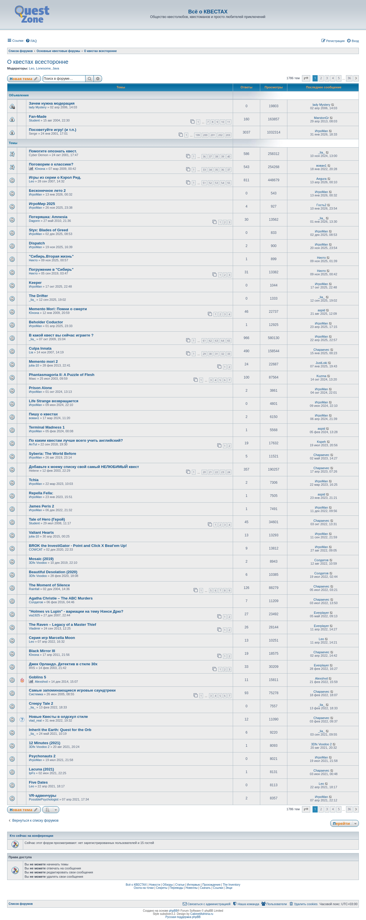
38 (216, 156)
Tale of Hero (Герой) (47, 519)
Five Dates (38, 782)
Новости (154, 884)
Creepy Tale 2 (41, 703)
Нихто (33, 260)
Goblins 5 (37, 677)
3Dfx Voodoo (38, 562)
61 (204, 340)
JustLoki (321, 363)
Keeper (35, 282)
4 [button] (333, 78)
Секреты (161, 887)
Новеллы (192, 887)
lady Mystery (38, 107)
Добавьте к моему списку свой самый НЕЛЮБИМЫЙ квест (84, 467)
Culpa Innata (40, 348)
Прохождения (211, 884)
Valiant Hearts (41, 532)
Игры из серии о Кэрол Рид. (55, 177)
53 (216, 183)
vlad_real (35, 720)
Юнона (40, 168)
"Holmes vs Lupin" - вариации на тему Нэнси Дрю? (76, 611)
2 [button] (321, 78)
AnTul (33, 444)
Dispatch (37, 243)
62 (210, 340)
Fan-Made (38, 116)
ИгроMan (321, 131)
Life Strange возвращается (53, 401)
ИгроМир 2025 (42, 204)
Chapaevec (321, 349)
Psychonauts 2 (42, 756)
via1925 (34, 615)
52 (210, 183)
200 (205, 135)
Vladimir (34, 628)
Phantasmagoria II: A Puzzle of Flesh (61, 375)
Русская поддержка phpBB (182, 917)
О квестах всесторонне (37, 62)
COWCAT (36, 549)
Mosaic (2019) (41, 559)
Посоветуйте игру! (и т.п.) (52, 130)
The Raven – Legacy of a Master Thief (62, 624)
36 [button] (349, 78)
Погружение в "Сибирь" (51, 269)
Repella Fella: (41, 493)
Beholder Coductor (46, 322)
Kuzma (321, 376)
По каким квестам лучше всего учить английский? (76, 440)
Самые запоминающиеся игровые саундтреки (72, 690)
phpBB (173, 910)
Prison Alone (40, 388)
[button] (306, 78)
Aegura (321, 178)
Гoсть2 (321, 205)
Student (34, 120)
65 (228, 340)
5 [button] (339, 78)
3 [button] (327, 78)
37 (210, 156)
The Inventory (231, 884)
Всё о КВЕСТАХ (136, 884)
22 (216, 472)
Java (55, 68)
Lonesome (43, 68)
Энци (228, 887)
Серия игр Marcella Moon (52, 638)
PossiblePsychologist (43, 799)
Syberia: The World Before (52, 453)
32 (222, 354)
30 (210, 354)
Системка (36, 694)
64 (222, 340)
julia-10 (34, 365)
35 (216, 170)
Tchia (33, 480)
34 (210, 170)
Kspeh (321, 441)
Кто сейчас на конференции (31, 835)
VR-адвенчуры (42, 795)
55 (228, 183)
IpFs (32, 773)
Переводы (176, 887)
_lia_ (321, 152)
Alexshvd (41, 681)
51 (204, 183)
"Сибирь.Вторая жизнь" (51, 256)
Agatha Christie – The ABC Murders (61, 598)
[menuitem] (31, 40)
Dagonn (34, 220)
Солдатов (321, 560)
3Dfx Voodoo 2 (39, 746)
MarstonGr (321, 118)
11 (228, 122)
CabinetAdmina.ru (201, 913)
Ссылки (218, 887)
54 (222, 183)
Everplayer (321, 612)
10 (222, 122)
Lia (31, 352)
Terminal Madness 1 (47, 427)
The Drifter (38, 296)
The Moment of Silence (49, 585)
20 (204, 472)
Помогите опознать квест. (53, 151)
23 (222, 472)
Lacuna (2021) (41, 769)
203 (228, 135)
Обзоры (167, 884)
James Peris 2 (41, 506)
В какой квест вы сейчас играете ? (61, 335)
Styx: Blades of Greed (48, 230)
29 (204, 354)
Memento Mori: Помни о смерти (58, 309)
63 (216, 340)
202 (220, 135)
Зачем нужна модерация (52, 103)
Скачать (205, 887)
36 (204, 156)
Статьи (179, 884)
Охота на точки (144, 887)
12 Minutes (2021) (44, 743)
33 (204, 170)
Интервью (193, 884)
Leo (31, 68)
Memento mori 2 (43, 361)
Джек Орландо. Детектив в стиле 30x (63, 664)
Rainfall (34, 589)
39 (222, 156)
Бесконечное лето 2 (47, 190)
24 (228, 472)
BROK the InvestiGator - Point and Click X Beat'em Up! (78, 545)
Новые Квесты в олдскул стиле (58, 716)
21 (210, 472)
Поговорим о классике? (51, 164)
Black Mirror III (42, 651)
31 (216, 354)
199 (197, 135)
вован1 (321, 165)
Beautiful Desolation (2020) (53, 572)
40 (228, 156)
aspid (321, 310)
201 (213, 135)
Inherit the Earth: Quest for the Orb (60, 730)
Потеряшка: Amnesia (48, 217)
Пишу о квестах (43, 414)
